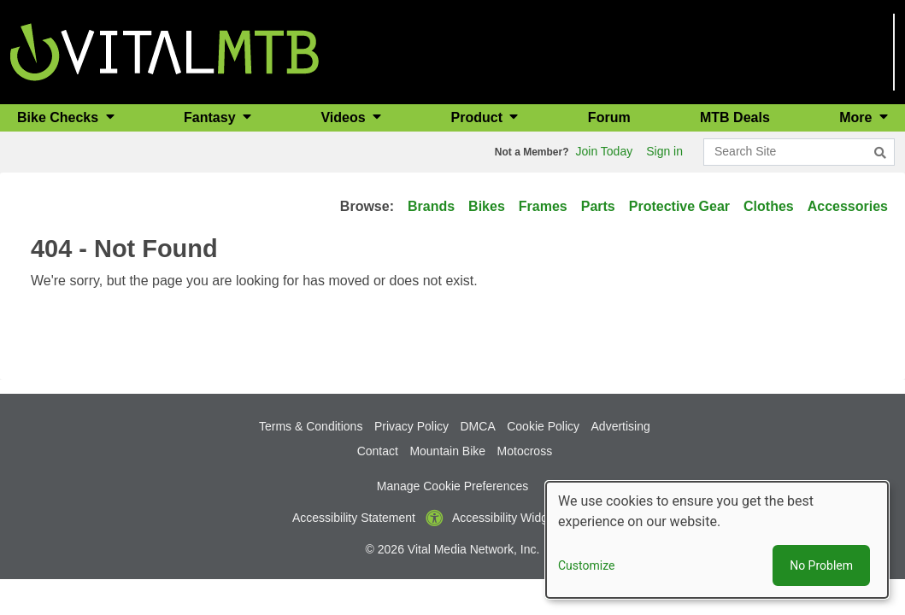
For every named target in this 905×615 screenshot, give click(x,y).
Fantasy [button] (211, 117)
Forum (609, 117)
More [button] (857, 117)
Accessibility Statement (353, 517)
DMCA (478, 426)
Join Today (604, 151)
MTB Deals (735, 117)
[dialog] (717, 540)
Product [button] (479, 117)
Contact (377, 451)
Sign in (664, 151)
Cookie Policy (543, 426)
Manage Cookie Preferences (452, 486)
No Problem (821, 565)
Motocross (525, 451)
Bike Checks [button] (60, 117)
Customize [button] (586, 565)
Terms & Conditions (310, 426)
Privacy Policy (411, 426)
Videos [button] (344, 117)
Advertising (620, 426)
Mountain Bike (447, 451)
